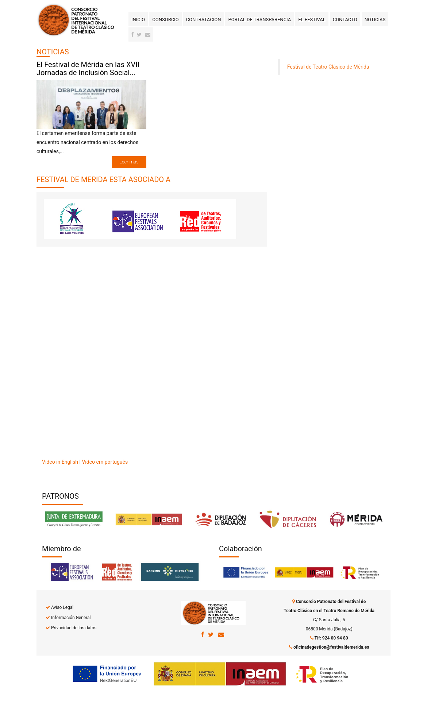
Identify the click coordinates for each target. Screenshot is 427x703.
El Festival (311, 19)
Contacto (345, 19)
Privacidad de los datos (73, 627)
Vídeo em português (105, 462)
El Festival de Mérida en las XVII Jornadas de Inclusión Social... (87, 68)
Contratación (203, 19)
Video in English (60, 462)
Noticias (375, 19)
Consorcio (165, 19)
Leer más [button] (129, 162)
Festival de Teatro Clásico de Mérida (328, 67)
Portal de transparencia (259, 19)
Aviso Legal (62, 607)
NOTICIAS (52, 51)
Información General (71, 617)
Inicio (138, 19)
